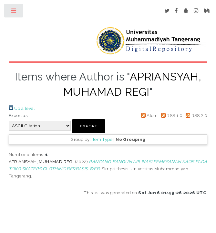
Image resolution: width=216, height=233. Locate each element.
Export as (18, 115)
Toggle (14, 12)
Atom (148, 115)
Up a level (22, 108)
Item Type (102, 139)
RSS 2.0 (195, 115)
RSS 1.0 (170, 115)
